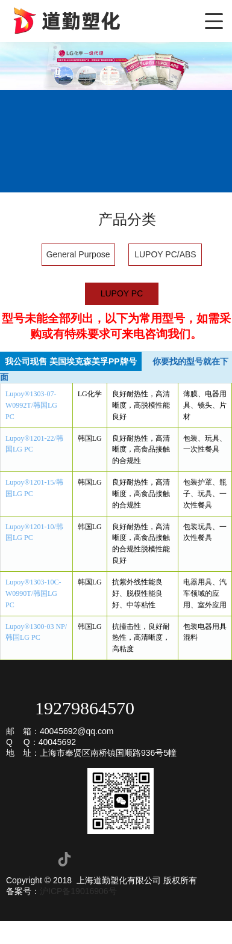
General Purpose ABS (78, 258)
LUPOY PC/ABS (165, 254)
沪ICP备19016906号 (78, 891)
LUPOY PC (122, 293)
